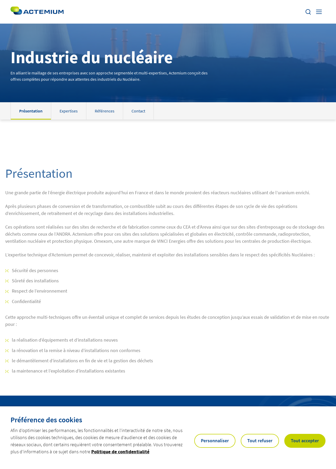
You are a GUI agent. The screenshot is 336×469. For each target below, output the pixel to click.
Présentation (31, 111)
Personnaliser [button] (215, 441)
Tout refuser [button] (259, 441)
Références (104, 111)
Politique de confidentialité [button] (120, 452)
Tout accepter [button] (305, 441)
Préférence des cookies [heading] (46, 420)
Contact (138, 111)
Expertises (69, 111)
